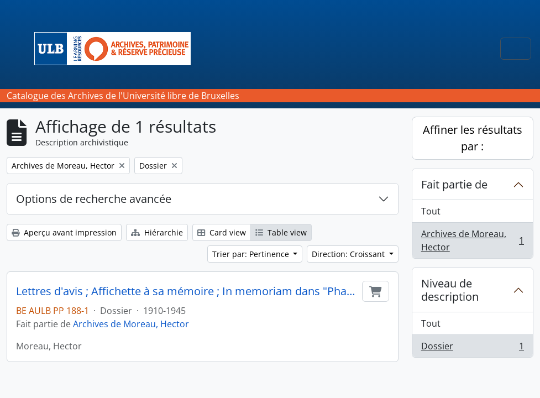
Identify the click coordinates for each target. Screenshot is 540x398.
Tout (431, 211)
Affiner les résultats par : (472, 138)
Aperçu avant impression (64, 232)
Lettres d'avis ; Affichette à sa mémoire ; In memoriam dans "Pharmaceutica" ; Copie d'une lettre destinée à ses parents (187, 291)
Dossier (472, 348)
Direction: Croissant (349, 254)
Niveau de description (450, 290)
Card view (221, 232)
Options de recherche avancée (93, 198)
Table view (281, 232)
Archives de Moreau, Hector (131, 324)
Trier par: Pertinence (251, 254)
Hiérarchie (157, 232)
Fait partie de (454, 184)
